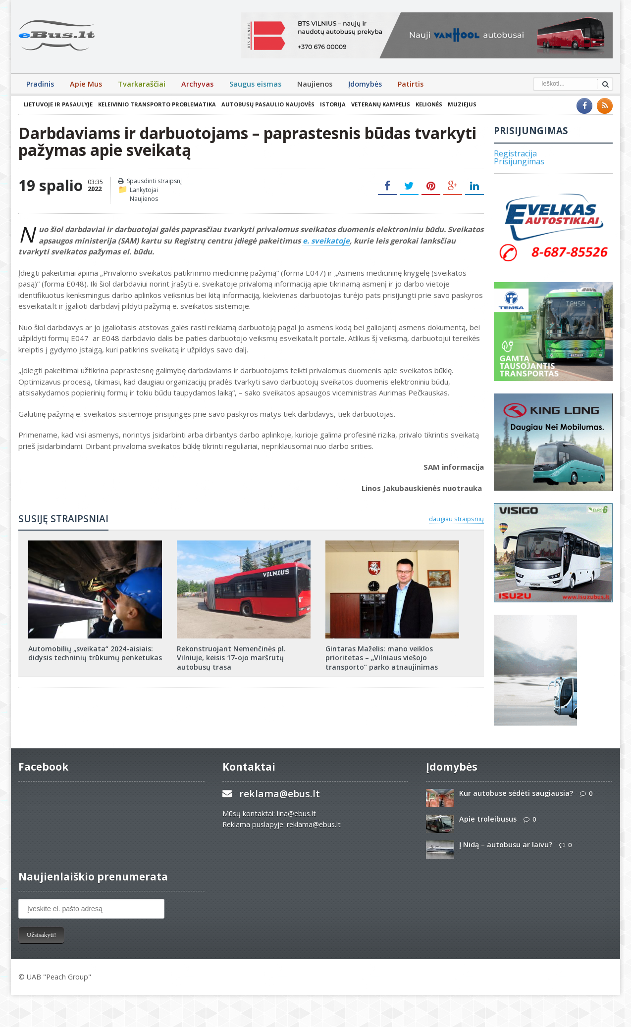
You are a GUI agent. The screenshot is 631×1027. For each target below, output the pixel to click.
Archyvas (197, 84)
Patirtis (410, 84)
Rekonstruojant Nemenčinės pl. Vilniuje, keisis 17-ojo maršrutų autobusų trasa (231, 657)
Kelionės (429, 104)
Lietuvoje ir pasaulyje (58, 104)
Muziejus (462, 104)
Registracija (515, 153)
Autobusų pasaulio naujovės (268, 104)
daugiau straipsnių (456, 518)
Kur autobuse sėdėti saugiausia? (516, 793)
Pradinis (40, 84)
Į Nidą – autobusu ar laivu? (505, 844)
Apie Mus (86, 84)
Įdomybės (365, 84)
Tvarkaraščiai (141, 84)
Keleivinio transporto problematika (157, 104)
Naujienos (314, 84)
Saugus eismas (255, 84)
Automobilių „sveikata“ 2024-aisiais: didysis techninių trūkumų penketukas (95, 653)
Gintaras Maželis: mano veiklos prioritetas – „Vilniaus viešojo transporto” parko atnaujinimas (381, 657)
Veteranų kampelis (380, 104)
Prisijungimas (519, 161)
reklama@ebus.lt (279, 793)
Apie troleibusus (488, 819)
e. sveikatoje (326, 240)
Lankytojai (144, 190)
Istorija (333, 104)
